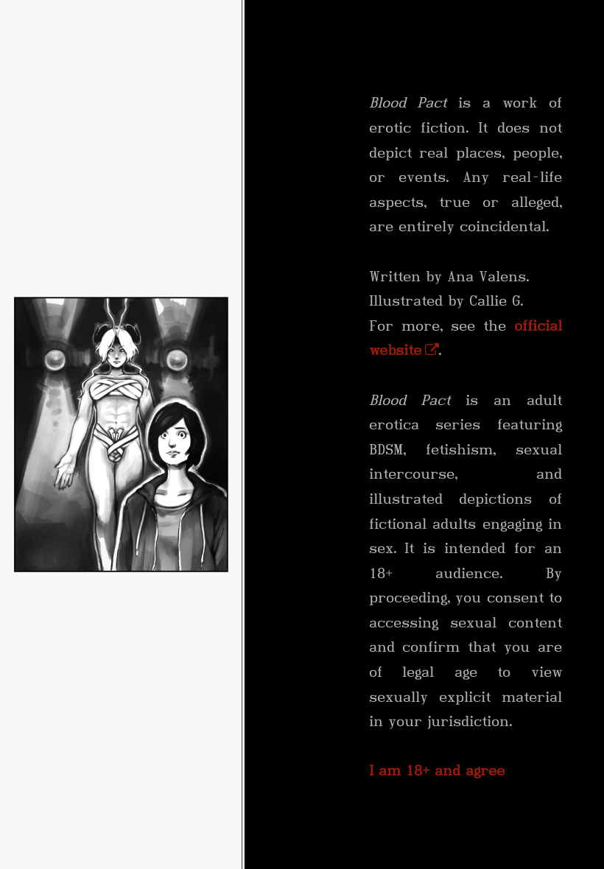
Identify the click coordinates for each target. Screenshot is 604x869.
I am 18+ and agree (437, 770)
